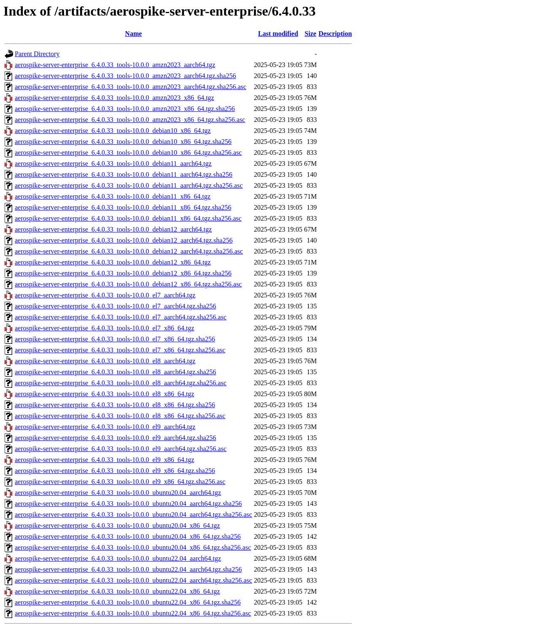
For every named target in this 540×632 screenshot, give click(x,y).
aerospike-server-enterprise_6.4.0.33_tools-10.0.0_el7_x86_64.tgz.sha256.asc (120, 350)
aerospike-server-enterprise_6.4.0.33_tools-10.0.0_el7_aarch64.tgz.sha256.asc (121, 317)
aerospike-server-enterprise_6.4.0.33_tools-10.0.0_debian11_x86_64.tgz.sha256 (123, 207)
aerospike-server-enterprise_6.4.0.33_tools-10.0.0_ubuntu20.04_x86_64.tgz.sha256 (128, 536)
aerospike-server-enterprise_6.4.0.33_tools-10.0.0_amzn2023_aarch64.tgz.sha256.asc (130, 86)
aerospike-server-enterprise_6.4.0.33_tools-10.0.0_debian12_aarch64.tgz (113, 229)
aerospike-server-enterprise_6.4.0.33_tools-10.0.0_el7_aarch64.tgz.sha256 (115, 306)
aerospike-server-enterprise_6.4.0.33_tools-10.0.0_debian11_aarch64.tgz (113, 163)
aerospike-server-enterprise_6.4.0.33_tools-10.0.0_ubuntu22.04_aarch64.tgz (118, 558)
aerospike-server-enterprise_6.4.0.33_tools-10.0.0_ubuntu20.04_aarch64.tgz (118, 492)
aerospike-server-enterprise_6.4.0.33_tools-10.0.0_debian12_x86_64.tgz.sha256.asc (128, 284)
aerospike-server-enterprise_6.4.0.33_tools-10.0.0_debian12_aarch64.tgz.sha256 (123, 240)
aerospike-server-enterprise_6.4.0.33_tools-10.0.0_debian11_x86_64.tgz (113, 196)
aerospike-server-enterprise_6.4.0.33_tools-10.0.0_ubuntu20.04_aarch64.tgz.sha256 (128, 503)
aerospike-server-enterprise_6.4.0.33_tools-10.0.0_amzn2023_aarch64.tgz (115, 64)
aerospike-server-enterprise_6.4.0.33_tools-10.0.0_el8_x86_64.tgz (104, 393)
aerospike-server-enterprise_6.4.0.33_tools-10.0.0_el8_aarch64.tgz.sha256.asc (121, 382)
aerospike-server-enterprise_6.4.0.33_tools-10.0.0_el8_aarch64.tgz (105, 361)
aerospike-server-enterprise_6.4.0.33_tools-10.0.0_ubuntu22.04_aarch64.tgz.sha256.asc (133, 580)
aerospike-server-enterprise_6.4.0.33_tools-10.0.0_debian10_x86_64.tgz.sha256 (123, 141)
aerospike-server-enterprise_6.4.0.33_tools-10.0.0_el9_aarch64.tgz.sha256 (115, 437)
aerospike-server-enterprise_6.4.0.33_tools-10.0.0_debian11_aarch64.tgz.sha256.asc (129, 185)
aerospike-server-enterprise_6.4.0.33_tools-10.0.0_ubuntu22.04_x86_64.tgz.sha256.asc (133, 613)
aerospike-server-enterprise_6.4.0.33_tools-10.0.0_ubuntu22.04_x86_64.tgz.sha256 (128, 602)
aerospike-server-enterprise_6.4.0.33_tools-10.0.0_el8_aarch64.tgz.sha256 (115, 371)
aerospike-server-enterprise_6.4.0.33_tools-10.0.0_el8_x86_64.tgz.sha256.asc (120, 415)
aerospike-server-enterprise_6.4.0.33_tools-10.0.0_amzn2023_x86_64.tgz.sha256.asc (130, 119)
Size (310, 33)
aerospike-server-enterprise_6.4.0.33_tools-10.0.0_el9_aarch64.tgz (105, 426)
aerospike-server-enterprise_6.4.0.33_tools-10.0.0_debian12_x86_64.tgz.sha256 (123, 273)
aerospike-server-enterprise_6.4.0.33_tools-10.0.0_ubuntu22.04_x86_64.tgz (117, 591)
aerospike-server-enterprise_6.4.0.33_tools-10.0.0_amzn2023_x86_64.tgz (114, 97)
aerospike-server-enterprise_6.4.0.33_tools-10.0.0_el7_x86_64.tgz (104, 328)
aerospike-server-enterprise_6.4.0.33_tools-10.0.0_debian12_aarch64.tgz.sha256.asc (129, 251)
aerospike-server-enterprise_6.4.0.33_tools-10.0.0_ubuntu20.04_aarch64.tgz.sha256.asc (133, 514)
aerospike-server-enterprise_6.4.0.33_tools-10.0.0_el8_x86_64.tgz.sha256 (115, 404)
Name (133, 33)
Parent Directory (37, 53)
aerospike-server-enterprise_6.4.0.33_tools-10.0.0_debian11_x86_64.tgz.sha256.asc (128, 218)
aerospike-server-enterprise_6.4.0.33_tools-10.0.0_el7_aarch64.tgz (105, 295)
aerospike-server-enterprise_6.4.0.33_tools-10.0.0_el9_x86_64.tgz (104, 459)
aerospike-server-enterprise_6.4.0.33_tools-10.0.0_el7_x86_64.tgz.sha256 (115, 339)
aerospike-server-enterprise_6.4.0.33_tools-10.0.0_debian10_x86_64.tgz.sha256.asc (128, 152)
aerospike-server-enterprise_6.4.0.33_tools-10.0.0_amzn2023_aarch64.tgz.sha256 (125, 75)
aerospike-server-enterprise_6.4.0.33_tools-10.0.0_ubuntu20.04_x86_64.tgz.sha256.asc (133, 547)
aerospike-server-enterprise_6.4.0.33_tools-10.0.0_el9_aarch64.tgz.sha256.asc (121, 448)
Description (335, 33)
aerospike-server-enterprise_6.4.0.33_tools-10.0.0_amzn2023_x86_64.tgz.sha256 (125, 108)
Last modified (278, 33)
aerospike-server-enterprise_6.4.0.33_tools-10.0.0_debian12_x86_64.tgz (113, 262)
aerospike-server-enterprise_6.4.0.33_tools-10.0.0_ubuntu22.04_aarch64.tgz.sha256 (128, 569)
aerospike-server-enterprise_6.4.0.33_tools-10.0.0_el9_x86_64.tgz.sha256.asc (120, 481)
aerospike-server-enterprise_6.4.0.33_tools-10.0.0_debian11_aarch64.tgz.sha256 (123, 174)
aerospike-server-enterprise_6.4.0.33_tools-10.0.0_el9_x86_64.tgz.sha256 (115, 470)
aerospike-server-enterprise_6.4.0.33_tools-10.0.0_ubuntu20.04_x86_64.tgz (117, 525)
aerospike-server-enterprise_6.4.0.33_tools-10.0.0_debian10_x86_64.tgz (113, 130)
